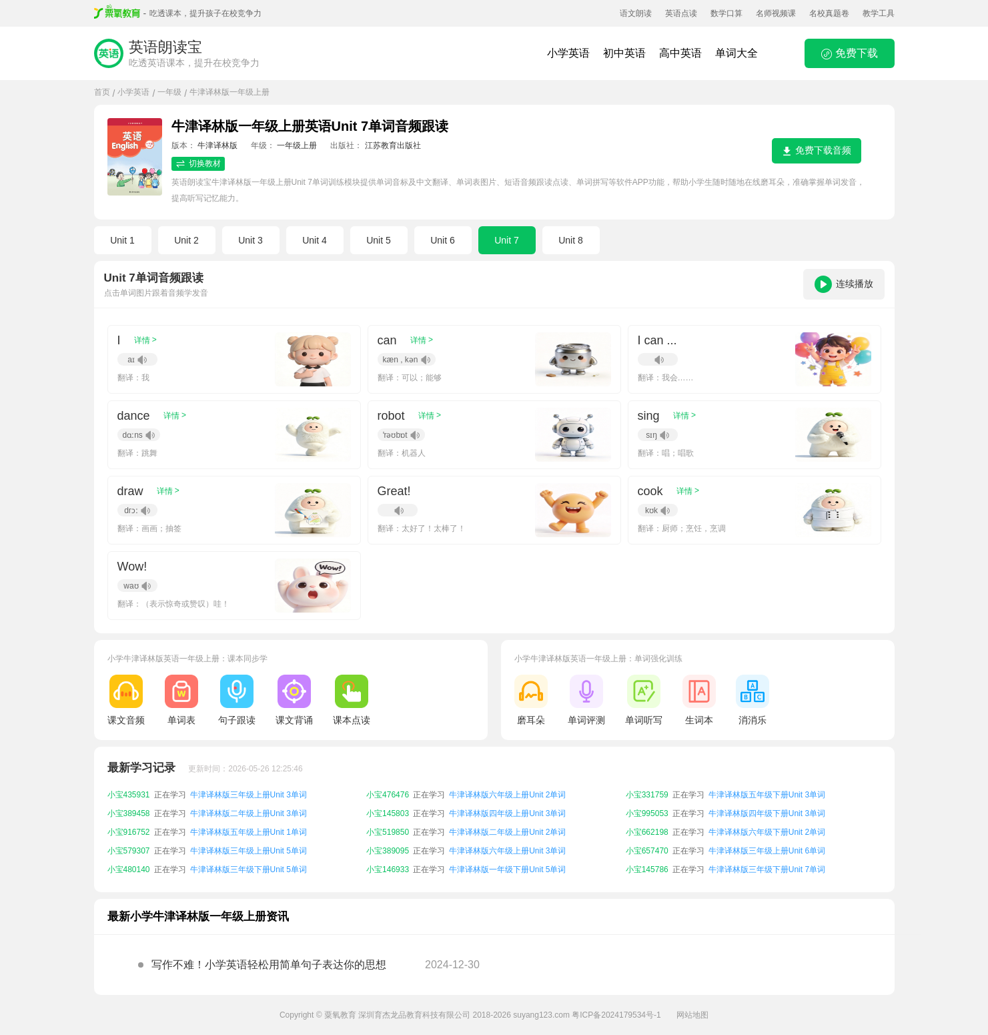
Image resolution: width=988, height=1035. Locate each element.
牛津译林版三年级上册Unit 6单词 (766, 850)
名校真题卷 (829, 13)
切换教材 (198, 164)
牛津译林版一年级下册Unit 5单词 (507, 869)
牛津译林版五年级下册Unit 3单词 (766, 794)
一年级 (169, 92)
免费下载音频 (816, 150)
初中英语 (624, 53)
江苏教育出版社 (393, 145)
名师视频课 (776, 13)
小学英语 (568, 53)
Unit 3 (250, 240)
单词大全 (736, 53)
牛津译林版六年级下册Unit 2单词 (766, 832)
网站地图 (692, 1015)
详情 (145, 340)
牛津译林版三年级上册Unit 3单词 (248, 794)
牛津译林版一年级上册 (229, 92)
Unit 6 (442, 240)
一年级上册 (297, 145)
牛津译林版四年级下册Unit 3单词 (766, 813)
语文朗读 (636, 13)
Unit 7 (506, 240)
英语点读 (681, 13)
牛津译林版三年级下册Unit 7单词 (766, 869)
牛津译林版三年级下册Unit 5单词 (248, 869)
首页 (102, 92)
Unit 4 (314, 240)
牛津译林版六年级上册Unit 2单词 (507, 794)
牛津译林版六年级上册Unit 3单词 (507, 850)
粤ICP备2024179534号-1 (616, 1015)
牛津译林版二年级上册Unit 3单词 (248, 813)
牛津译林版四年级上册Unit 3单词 (507, 813)
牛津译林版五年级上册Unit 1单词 (248, 832)
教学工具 (879, 13)
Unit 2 (186, 240)
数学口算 (726, 13)
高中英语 (680, 53)
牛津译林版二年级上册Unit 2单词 (507, 832)
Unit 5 (378, 240)
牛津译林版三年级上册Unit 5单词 (248, 850)
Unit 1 (122, 240)
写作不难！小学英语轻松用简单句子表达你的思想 (268, 964)
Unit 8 (570, 240)
